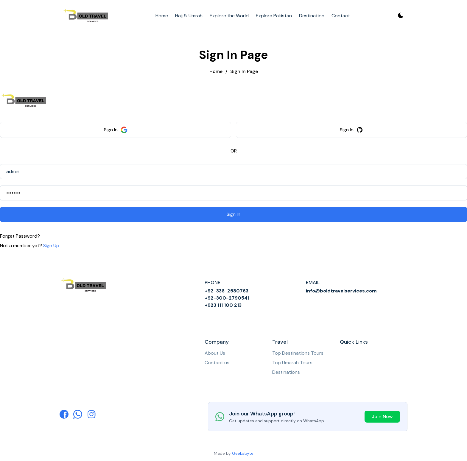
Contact (340, 16)
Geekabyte (242, 453)
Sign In (115, 130)
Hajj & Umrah (189, 16)
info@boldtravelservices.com (341, 291)
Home (161, 16)
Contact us (217, 362)
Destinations (286, 372)
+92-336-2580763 (226, 291)
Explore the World (229, 16)
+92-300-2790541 (227, 298)
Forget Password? (20, 236)
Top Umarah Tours (292, 362)
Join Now (382, 416)
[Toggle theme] (400, 16)
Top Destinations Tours (297, 353)
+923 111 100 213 (223, 305)
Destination (311, 16)
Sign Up (51, 245)
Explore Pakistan (274, 16)
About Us (215, 353)
